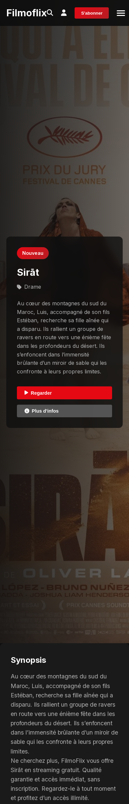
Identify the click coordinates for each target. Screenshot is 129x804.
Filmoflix (26, 13)
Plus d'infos (42, 411)
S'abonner (92, 13)
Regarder (38, 393)
